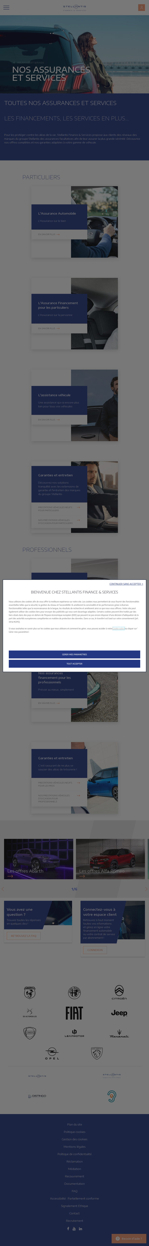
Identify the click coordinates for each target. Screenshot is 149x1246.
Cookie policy (118, 628)
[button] (126, 584)
